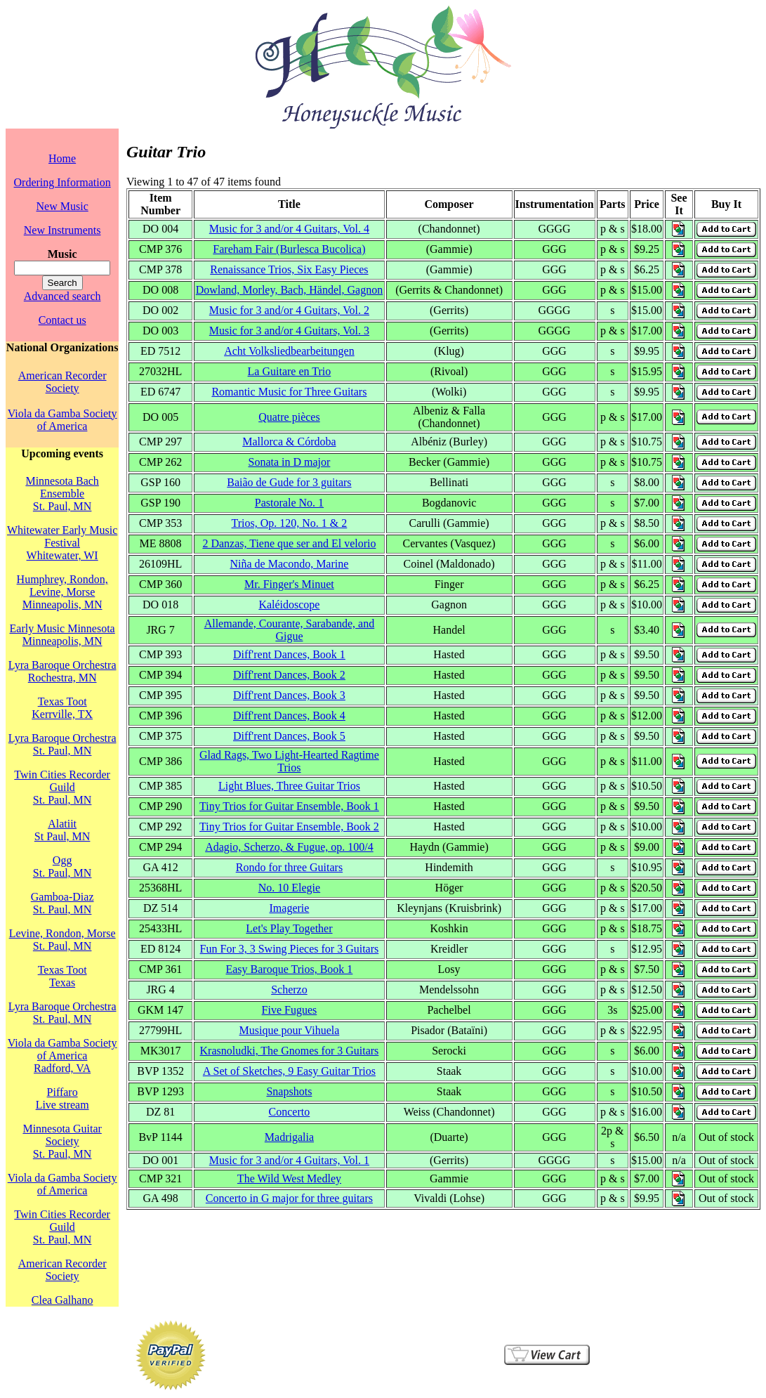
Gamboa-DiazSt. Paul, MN (62, 903)
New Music (62, 206)
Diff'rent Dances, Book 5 (289, 736)
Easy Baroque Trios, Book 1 (288, 969)
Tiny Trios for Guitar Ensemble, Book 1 (289, 806)
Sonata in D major (289, 462)
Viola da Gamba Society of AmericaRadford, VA (62, 1055)
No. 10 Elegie (289, 888)
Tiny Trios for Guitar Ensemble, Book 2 (289, 826)
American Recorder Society (62, 382)
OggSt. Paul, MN (62, 866)
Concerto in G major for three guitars (289, 1198)
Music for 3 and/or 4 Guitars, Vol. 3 (289, 331)
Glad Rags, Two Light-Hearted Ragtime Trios (289, 761)
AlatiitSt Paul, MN (62, 830)
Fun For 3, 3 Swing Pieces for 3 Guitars (289, 949)
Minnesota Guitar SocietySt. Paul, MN (61, 1141)
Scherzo (289, 989)
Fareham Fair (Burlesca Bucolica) (289, 249)
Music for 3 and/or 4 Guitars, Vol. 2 (289, 310)
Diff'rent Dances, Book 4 (289, 715)
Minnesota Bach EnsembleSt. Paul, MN (61, 493)
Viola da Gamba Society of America (62, 419)
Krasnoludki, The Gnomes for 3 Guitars (289, 1051)
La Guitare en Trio (289, 371)
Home (62, 158)
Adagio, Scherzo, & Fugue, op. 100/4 (289, 847)
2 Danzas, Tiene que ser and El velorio (289, 543)
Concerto (289, 1112)
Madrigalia (289, 1137)
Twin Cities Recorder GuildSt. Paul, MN (62, 787)
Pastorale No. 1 (289, 503)
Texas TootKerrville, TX (62, 707)
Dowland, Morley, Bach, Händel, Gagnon (289, 290)
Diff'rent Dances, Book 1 (289, 654)
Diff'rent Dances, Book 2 (289, 675)
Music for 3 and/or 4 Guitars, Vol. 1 (289, 1160)
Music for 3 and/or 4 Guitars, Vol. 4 (289, 229)
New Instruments (62, 230)
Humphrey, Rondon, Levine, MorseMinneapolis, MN (62, 591)
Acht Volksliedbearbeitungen (289, 351)
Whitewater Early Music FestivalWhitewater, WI (62, 542)
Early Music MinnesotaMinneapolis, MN (62, 634)
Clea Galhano (62, 1300)
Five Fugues (289, 1010)
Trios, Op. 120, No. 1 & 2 (290, 523)
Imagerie (290, 908)
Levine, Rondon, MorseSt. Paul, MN (62, 939)
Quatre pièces (289, 417)
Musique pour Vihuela (289, 1030)
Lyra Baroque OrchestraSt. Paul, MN (62, 744)
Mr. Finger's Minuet (289, 584)
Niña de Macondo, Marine (289, 564)
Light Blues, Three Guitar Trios (289, 786)
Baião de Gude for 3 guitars (289, 482)
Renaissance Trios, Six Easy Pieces (289, 269)
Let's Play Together (289, 928)
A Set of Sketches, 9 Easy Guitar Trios (289, 1071)
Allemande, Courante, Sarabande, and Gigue (289, 630)
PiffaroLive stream (62, 1098)
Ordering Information (62, 182)
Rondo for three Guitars (289, 867)
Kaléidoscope (288, 604)
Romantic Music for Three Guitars (289, 392)
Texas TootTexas (62, 976)
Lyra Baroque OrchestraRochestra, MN (62, 671)
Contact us (62, 320)
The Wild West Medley (289, 1178)
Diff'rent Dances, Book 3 (289, 695)
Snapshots (289, 1091)
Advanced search (62, 296)
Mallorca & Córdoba (289, 442)
